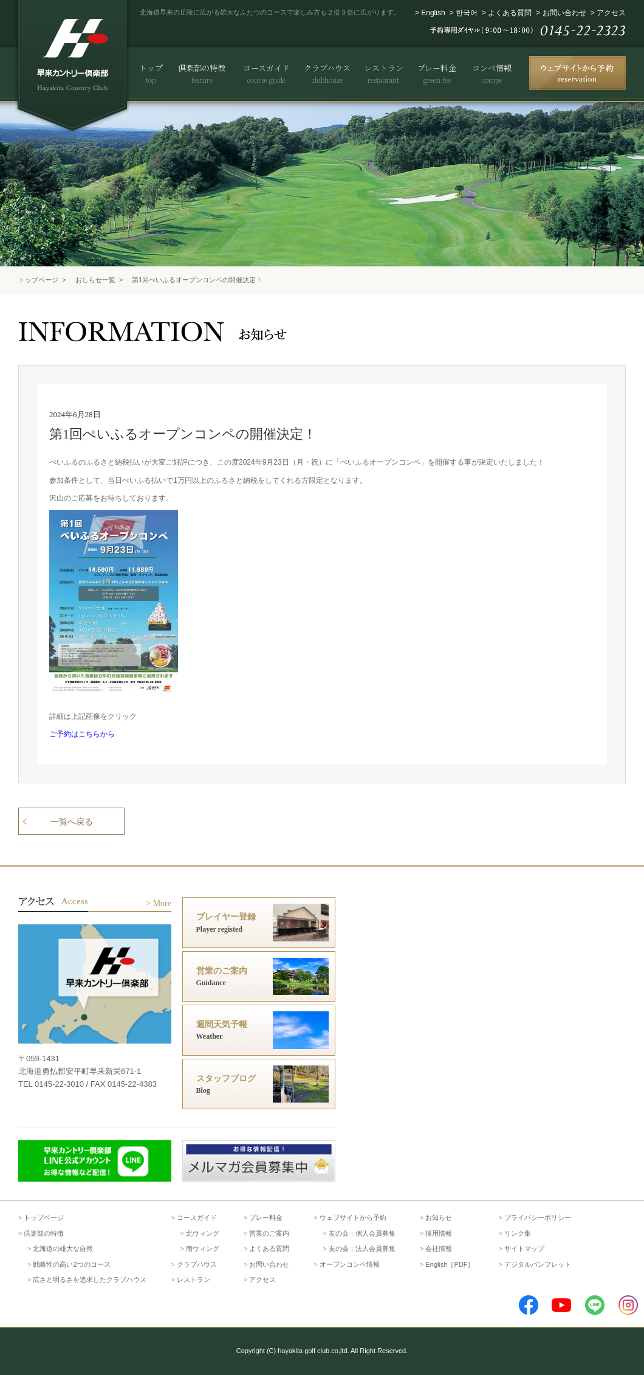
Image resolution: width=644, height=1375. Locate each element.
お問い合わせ (564, 13)
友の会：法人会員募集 (362, 1248)
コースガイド (197, 1217)
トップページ (38, 279)
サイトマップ (524, 1248)
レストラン (193, 1279)
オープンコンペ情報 (350, 1264)
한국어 (467, 13)
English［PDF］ (449, 1264)
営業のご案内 (269, 1233)
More (162, 903)
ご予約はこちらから (82, 734)
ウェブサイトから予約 (353, 1217)
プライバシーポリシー (537, 1217)
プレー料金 (266, 1217)
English (433, 13)
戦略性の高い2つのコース (71, 1264)
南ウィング (202, 1248)
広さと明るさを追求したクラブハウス (89, 1279)
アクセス (611, 13)
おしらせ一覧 (95, 279)
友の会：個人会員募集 (362, 1233)
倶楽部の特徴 (44, 1233)
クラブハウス (197, 1264)
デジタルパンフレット (537, 1264)
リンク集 (517, 1233)
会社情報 (438, 1248)
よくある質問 (510, 13)
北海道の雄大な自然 (63, 1248)
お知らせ (438, 1217)
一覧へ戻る (71, 821)
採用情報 (438, 1233)
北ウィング (202, 1233)
